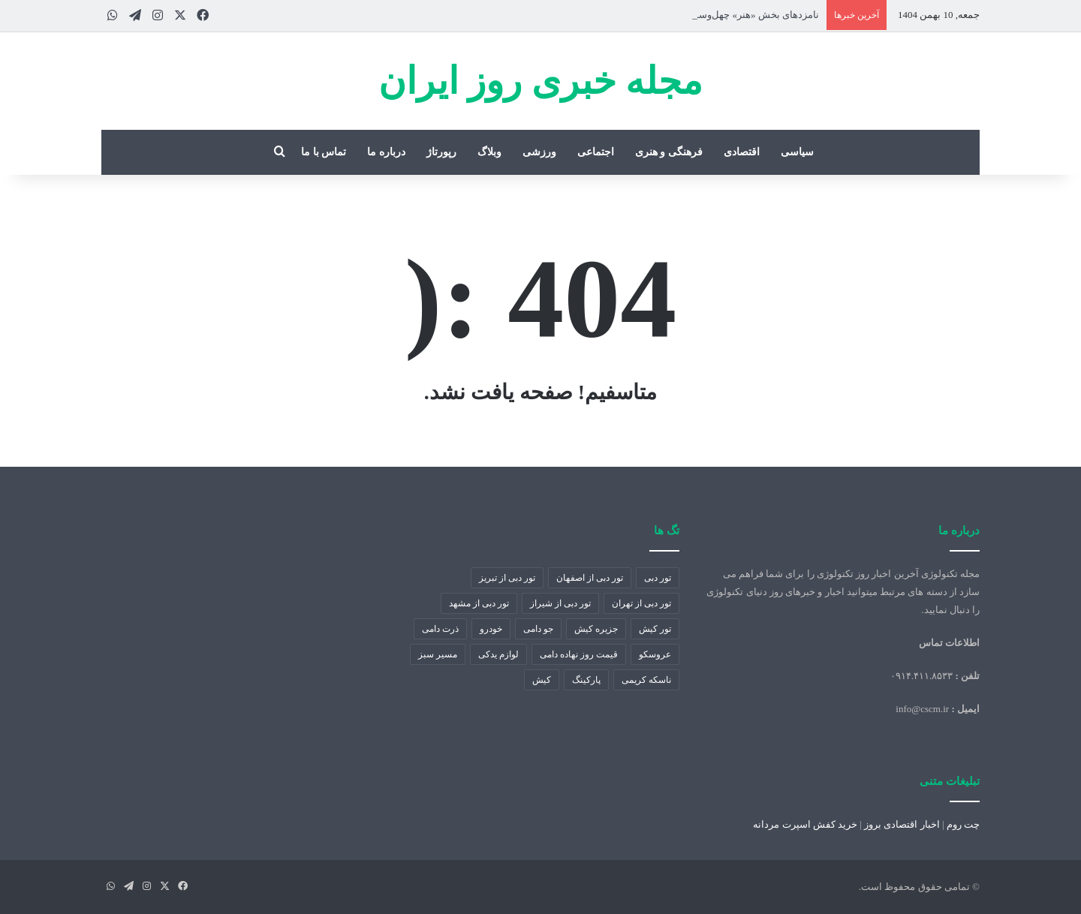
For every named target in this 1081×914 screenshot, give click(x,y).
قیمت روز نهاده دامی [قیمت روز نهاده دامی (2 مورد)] (579, 654)
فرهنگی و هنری (669, 152)
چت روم (963, 824)
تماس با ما (323, 152)
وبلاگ (489, 152)
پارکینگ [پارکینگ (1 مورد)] (586, 680)
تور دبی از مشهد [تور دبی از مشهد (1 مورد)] (479, 603)
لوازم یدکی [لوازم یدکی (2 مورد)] (498, 654)
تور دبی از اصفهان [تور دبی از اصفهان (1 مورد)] (589, 578)
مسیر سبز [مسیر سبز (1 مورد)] (437, 654)
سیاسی (797, 152)
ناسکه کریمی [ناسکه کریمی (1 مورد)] (646, 680)
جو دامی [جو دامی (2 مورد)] (538, 629)
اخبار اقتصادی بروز (902, 824)
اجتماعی (595, 152)
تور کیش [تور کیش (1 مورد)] (655, 629)
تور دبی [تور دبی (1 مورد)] (657, 578)
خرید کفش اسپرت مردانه (805, 824)
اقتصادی (742, 152)
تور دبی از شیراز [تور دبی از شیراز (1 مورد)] (560, 603)
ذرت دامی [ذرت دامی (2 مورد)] (440, 629)
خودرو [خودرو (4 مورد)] (491, 629)
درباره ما (386, 152)
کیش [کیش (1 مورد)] (541, 680)
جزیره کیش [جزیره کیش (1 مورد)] (596, 629)
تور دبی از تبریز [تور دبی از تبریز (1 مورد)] (507, 578)
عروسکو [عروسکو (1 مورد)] (655, 654)
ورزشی (539, 152)
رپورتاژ (441, 152)
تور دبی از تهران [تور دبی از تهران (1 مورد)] (641, 603)
